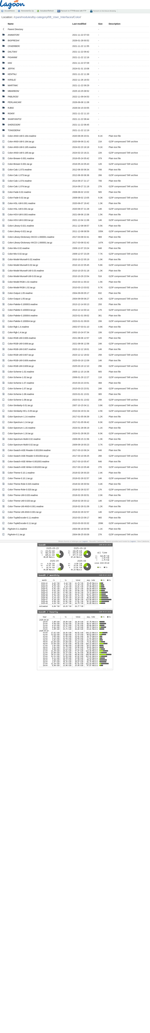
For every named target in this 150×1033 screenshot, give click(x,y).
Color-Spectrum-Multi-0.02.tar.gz (23, 444)
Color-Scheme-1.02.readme (21, 371)
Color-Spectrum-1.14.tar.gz (20, 422)
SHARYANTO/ (14, 119)
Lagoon (85, 541)
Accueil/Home (9, 11)
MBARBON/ (13, 91)
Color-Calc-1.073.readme (20, 169)
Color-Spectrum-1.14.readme (21, 416)
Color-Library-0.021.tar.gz (20, 231)
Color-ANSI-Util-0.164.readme (22, 136)
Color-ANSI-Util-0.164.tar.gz (21, 141)
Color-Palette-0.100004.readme (23, 315)
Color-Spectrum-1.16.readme (21, 428)
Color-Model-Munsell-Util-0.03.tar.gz (25, 276)
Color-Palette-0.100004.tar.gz (22, 321)
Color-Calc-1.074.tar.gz (19, 186)
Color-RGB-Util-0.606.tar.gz (21, 343)
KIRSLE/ (12, 80)
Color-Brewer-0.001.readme (21, 158)
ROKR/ (11, 113)
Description (114, 24)
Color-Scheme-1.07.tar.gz (20, 388)
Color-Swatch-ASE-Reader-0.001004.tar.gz (28, 456)
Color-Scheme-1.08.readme (21, 394)
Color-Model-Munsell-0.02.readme (24, 259)
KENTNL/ (12, 74)
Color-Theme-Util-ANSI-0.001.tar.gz (25, 512)
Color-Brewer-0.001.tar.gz (20, 164)
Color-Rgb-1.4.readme (18, 327)
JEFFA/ (11, 68)
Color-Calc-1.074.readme (20, 181)
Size (100, 24)
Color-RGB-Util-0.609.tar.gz (21, 366)
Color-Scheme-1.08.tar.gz (20, 400)
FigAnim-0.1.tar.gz (16, 534)
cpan (17, 17)
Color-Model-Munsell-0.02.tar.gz (23, 265)
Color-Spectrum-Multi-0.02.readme (24, 439)
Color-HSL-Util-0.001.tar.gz (20, 209)
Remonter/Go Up (27, 11)
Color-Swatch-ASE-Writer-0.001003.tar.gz (27, 467)
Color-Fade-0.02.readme (19, 192)
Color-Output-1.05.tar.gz (19, 299)
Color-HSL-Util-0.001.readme (21, 203)
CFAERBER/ (14, 46)
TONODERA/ (14, 130)
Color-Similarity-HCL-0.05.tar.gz (23, 411)
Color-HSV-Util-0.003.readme (21, 214)
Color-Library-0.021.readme (21, 226)
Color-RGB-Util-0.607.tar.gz (21, 355)
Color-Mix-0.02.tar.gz (18, 254)
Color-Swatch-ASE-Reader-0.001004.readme (29, 450)
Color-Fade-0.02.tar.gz (18, 197)
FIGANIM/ (12, 57)
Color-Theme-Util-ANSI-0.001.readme (26, 506)
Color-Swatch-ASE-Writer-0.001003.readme (28, 461)
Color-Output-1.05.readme (20, 293)
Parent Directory (15, 29)
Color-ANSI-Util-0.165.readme (22, 147)
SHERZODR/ (14, 124)
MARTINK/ (13, 85)
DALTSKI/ (12, 52)
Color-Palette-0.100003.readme (23, 304)
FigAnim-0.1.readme (17, 529)
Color (76, 17)
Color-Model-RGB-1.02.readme (22, 282)
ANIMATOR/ (13, 35)
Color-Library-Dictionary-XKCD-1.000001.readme (31, 237)
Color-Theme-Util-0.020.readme (23, 495)
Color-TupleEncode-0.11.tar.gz (22, 523)
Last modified (79, 24)
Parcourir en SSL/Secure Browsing (104, 11)
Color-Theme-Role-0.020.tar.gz (22, 489)
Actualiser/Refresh (47, 11)
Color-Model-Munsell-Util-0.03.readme (26, 270)
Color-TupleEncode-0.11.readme (23, 517)
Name (11, 24)
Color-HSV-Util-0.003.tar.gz (20, 220)
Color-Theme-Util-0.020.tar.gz (22, 501)
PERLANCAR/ (14, 102)
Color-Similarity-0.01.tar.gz (20, 405)
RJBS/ (11, 108)
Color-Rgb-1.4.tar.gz (17, 332)
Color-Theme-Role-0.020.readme (23, 484)
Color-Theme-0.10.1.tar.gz (20, 478)
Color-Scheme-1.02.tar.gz (20, 377)
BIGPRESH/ (13, 40)
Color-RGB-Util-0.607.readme (22, 349)
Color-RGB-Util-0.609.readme (22, 360)
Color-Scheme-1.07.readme (21, 383)
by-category (40, 17)
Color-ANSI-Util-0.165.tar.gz (21, 153)
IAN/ (10, 63)
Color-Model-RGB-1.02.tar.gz (21, 287)
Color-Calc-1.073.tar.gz (19, 175)
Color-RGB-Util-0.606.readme (22, 338)
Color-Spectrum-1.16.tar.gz (20, 433)
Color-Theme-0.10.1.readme (21, 473)
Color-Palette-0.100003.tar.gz (22, 310)
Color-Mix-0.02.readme (19, 248)
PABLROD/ (13, 96)
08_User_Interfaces (60, 17)
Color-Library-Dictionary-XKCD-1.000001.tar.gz (30, 242)
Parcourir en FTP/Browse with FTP (73, 11)
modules (26, 17)
